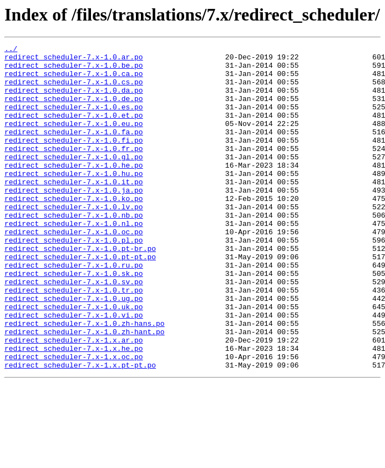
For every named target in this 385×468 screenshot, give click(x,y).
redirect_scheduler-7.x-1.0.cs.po (73, 90)
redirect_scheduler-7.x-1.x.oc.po (73, 420)
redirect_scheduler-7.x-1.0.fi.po (73, 160)
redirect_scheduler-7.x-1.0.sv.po (73, 330)
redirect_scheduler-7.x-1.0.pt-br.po (80, 290)
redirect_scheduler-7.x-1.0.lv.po (73, 240)
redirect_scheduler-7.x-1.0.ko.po (73, 230)
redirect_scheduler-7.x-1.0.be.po (73, 70)
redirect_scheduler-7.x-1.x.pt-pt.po (80, 430)
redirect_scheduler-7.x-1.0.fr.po (73, 170)
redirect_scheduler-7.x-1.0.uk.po (73, 360)
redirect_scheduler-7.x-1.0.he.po (73, 190)
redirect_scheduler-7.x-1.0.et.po (73, 130)
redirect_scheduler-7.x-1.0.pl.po (73, 280)
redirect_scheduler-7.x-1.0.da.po (73, 100)
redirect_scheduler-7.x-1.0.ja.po (73, 220)
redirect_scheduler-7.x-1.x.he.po (73, 410)
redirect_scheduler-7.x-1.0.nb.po (73, 250)
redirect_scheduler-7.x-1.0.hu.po (73, 200)
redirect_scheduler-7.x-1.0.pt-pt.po (80, 300)
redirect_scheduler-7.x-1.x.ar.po (73, 400)
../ (10, 50)
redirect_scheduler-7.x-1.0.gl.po (73, 180)
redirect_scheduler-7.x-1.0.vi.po (73, 370)
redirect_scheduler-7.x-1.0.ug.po (73, 350)
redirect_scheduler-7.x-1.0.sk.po (73, 320)
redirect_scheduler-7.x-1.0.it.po (73, 210)
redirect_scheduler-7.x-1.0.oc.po (73, 270)
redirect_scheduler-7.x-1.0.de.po (73, 110)
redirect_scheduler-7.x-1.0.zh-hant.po (84, 390)
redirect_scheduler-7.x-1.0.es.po (73, 120)
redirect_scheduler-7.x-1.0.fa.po (73, 150)
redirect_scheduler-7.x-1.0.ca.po (73, 80)
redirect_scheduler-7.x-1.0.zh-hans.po (84, 380)
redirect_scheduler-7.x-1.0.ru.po (73, 310)
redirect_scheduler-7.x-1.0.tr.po (73, 340)
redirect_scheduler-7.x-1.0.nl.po (73, 260)
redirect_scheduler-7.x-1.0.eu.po (73, 140)
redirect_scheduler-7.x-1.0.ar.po (73, 60)
